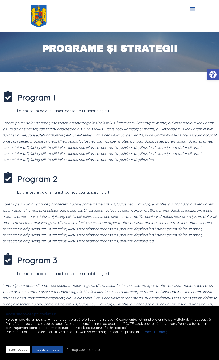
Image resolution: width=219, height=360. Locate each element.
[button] (213, 74)
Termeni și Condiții (154, 332)
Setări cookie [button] (17, 349)
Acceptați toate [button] (47, 349)
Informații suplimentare (82, 350)
